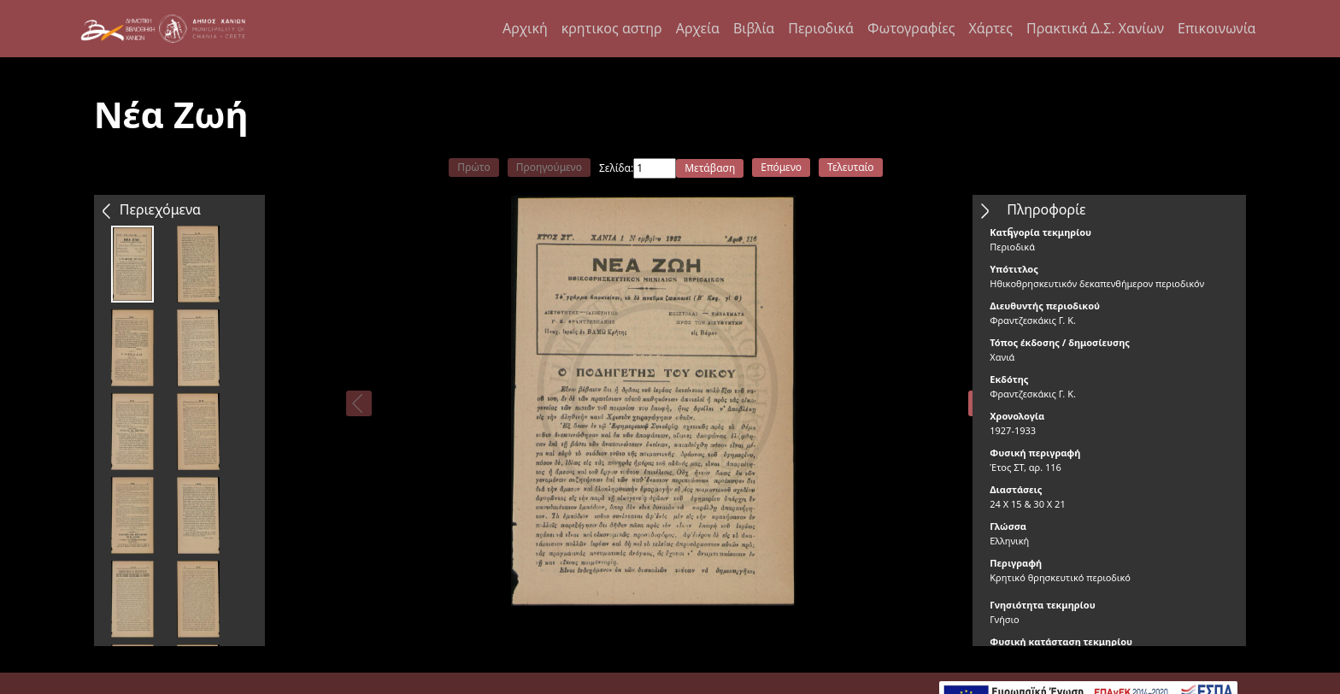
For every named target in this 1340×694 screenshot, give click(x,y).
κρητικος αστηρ (611, 28)
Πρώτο (473, 167)
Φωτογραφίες (911, 28)
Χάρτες (990, 28)
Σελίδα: (616, 168)
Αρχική (525, 28)
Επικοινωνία (1217, 28)
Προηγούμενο (549, 167)
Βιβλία (753, 28)
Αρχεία (698, 28)
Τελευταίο (850, 167)
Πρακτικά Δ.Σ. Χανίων (1095, 28)
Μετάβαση (710, 168)
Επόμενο (781, 167)
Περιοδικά (821, 28)
